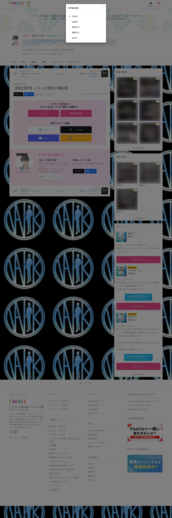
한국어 (75, 38)
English (75, 22)
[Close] (103, 7)
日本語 (75, 16)
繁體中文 (75, 32)
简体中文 (75, 27)
